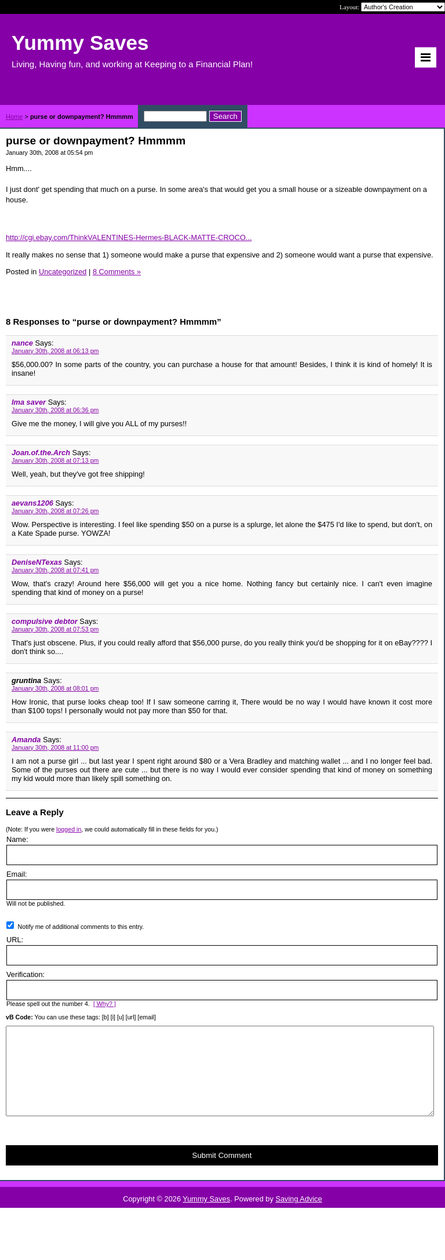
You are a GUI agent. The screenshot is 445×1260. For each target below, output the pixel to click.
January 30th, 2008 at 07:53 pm (55, 629)
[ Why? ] (104, 1003)
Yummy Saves (206, 1216)
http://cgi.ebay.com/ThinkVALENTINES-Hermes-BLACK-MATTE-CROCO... (129, 237)
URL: (14, 939)
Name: (17, 839)
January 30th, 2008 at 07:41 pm (55, 570)
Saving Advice (298, 1216)
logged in (68, 829)
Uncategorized (63, 271)
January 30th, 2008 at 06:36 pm (55, 409)
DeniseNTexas (37, 562)
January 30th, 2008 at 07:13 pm (55, 460)
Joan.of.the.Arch (41, 452)
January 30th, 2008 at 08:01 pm (55, 688)
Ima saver (29, 402)
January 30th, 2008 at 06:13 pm (55, 350)
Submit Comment (222, 1172)
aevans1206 (32, 503)
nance (22, 343)
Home (14, 116)
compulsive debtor (45, 621)
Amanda (26, 739)
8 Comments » (117, 271)
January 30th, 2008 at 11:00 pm (55, 747)
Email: (16, 874)
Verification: (25, 974)
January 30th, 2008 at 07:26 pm (55, 510)
